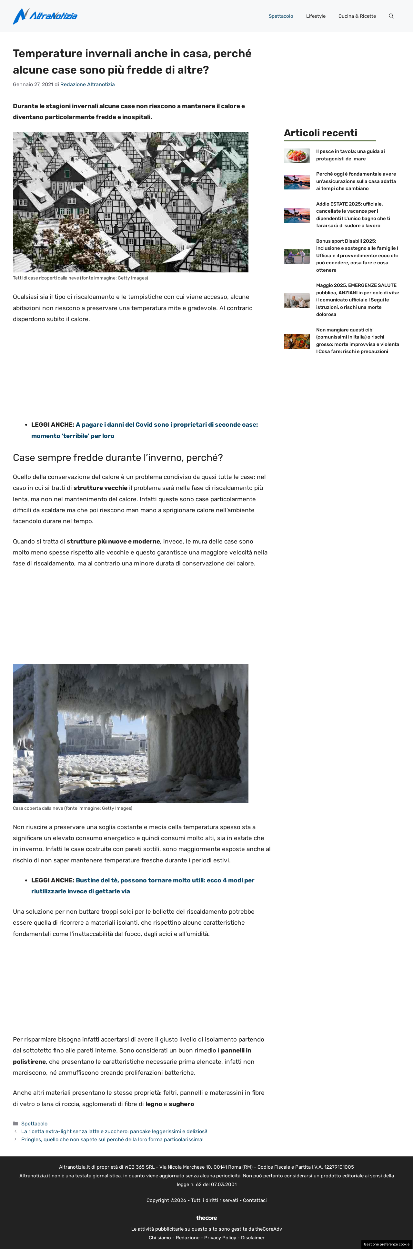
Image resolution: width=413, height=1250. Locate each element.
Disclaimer (253, 1238)
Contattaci (255, 1200)
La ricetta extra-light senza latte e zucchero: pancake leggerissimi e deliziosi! (114, 1131)
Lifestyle (316, 16)
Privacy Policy (220, 1238)
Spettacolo (281, 16)
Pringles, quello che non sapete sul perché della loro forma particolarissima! (112, 1139)
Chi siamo (160, 1238)
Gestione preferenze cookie (386, 1244)
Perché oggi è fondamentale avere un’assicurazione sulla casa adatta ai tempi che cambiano (356, 181)
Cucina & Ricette (357, 16)
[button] (391, 16)
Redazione (187, 1238)
